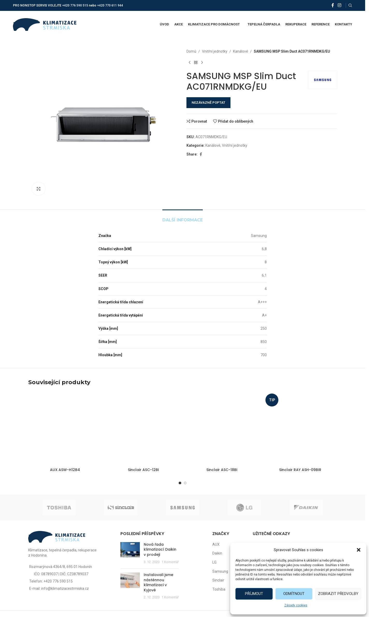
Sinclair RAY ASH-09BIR (300, 469)
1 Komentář (170, 562)
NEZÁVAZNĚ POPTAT (208, 102)
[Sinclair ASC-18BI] (221, 428)
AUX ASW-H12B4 (65, 469)
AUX (216, 544)
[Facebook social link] (333, 5)
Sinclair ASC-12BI (143, 469)
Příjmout (254, 593)
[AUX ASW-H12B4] (65, 428)
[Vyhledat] (350, 5)
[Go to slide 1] (180, 483)
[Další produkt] (202, 62)
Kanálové (240, 51)
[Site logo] (44, 24)
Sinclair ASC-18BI (221, 469)
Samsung (220, 571)
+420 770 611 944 (110, 5)
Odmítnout (294, 593)
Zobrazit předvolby (338, 593)
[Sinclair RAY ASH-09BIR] (300, 428)
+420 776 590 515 (75, 5)
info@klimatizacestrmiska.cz (65, 588)
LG (214, 562)
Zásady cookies (295, 605)
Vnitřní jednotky (214, 51)
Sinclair (218, 580)
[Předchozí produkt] (189, 62)
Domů (191, 51)
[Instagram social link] (339, 5)
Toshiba (218, 589)
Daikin (217, 553)
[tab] (182, 217)
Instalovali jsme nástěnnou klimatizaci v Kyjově (158, 582)
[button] (358, 549)
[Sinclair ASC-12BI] (143, 428)
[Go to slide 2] (185, 483)
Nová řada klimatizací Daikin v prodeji (160, 549)
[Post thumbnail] (130, 553)
